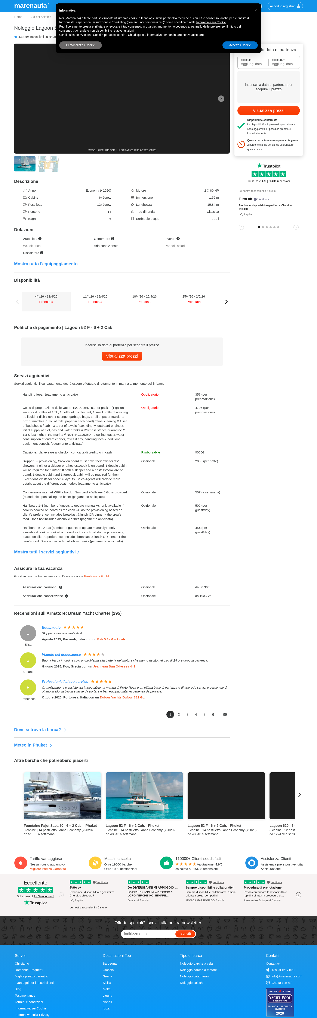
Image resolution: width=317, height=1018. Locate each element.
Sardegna (110, 963)
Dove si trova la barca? (40, 729)
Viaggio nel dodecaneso (61, 654)
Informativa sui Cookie (30, 1008)
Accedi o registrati (285, 6)
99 (225, 714)
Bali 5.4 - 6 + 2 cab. (111, 639)
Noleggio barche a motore (198, 970)
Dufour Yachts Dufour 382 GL (122, 697)
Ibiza (106, 1008)
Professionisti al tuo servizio (65, 682)
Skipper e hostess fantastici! (62, 633)
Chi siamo (22, 963)
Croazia (108, 970)
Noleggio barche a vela (196, 963)
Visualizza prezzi (122, 356)
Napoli (107, 1002)
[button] (255, 10)
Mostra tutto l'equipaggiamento (46, 263)
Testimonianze (25, 995)
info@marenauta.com (284, 976)
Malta (107, 989)
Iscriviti (185, 933)
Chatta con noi (279, 982)
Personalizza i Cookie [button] (80, 45)
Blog (18, 989)
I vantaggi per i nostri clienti (34, 982)
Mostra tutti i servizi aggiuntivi (47, 552)
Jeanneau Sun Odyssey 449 (114, 666)
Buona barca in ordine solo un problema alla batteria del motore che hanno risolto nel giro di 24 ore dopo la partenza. (125, 660)
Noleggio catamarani (194, 976)
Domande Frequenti (29, 970)
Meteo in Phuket (33, 745)
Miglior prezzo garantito (31, 976)
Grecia (107, 976)
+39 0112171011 (281, 970)
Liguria (107, 995)
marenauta (31, 5)
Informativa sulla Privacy (32, 1015)
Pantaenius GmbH (97, 576)
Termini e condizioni (29, 1002)
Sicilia (107, 982)
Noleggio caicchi (191, 982)
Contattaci (273, 963)
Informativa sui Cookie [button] (211, 22)
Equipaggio (51, 627)
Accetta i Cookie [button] (240, 45)
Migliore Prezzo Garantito (48, 869)
